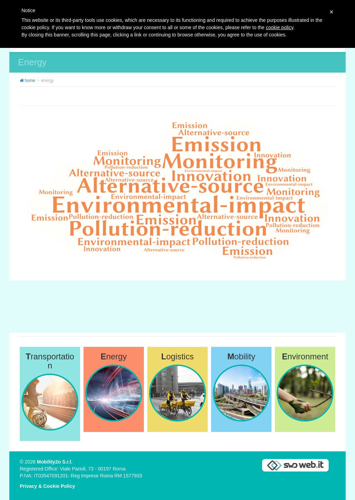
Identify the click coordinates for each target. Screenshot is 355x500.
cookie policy (279, 27)
